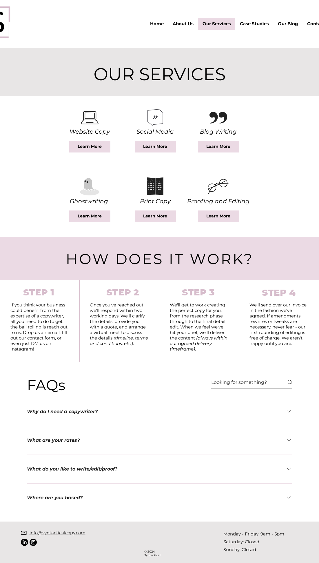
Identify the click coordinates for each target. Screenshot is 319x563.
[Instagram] (33, 542)
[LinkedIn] (24, 542)
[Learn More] (89, 146)
